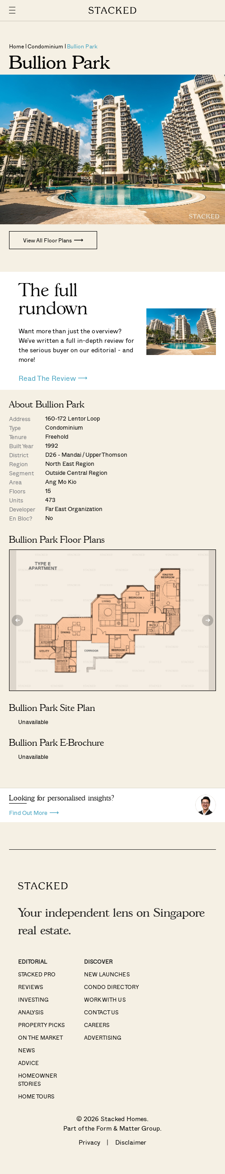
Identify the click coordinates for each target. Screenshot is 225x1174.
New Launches (106, 974)
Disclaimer (130, 1142)
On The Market (40, 1037)
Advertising (102, 1037)
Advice (28, 1063)
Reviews (30, 987)
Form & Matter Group (128, 1128)
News (26, 1050)
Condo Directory (111, 987)
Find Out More (34, 812)
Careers (96, 1025)
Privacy (89, 1142)
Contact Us (101, 1012)
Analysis (30, 1012)
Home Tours (36, 1096)
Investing (33, 999)
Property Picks (41, 1025)
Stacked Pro (37, 974)
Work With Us (104, 999)
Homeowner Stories (37, 1079)
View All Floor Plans (53, 240)
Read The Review (53, 378)
